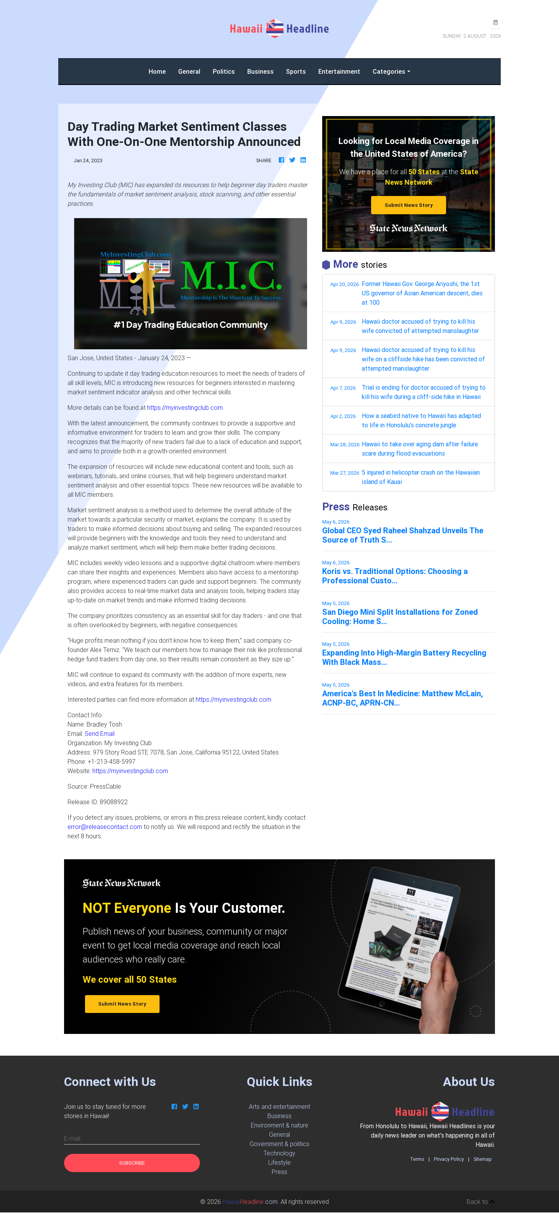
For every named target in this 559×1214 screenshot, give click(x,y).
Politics (224, 73)
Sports (296, 73)
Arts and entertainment (279, 1108)
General (189, 73)
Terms (417, 1160)
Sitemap (483, 1160)
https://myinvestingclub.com (185, 409)
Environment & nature (279, 1127)
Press (279, 1173)
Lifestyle (279, 1164)
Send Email (100, 735)
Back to (481, 1203)
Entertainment (339, 73)
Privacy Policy (449, 1160)
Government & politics (279, 1145)
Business (260, 73)
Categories (389, 73)
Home (160, 72)
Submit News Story (409, 206)
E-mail (72, 1140)
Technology (279, 1155)
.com (250, 1203)
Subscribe (132, 1164)
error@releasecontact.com (105, 828)
